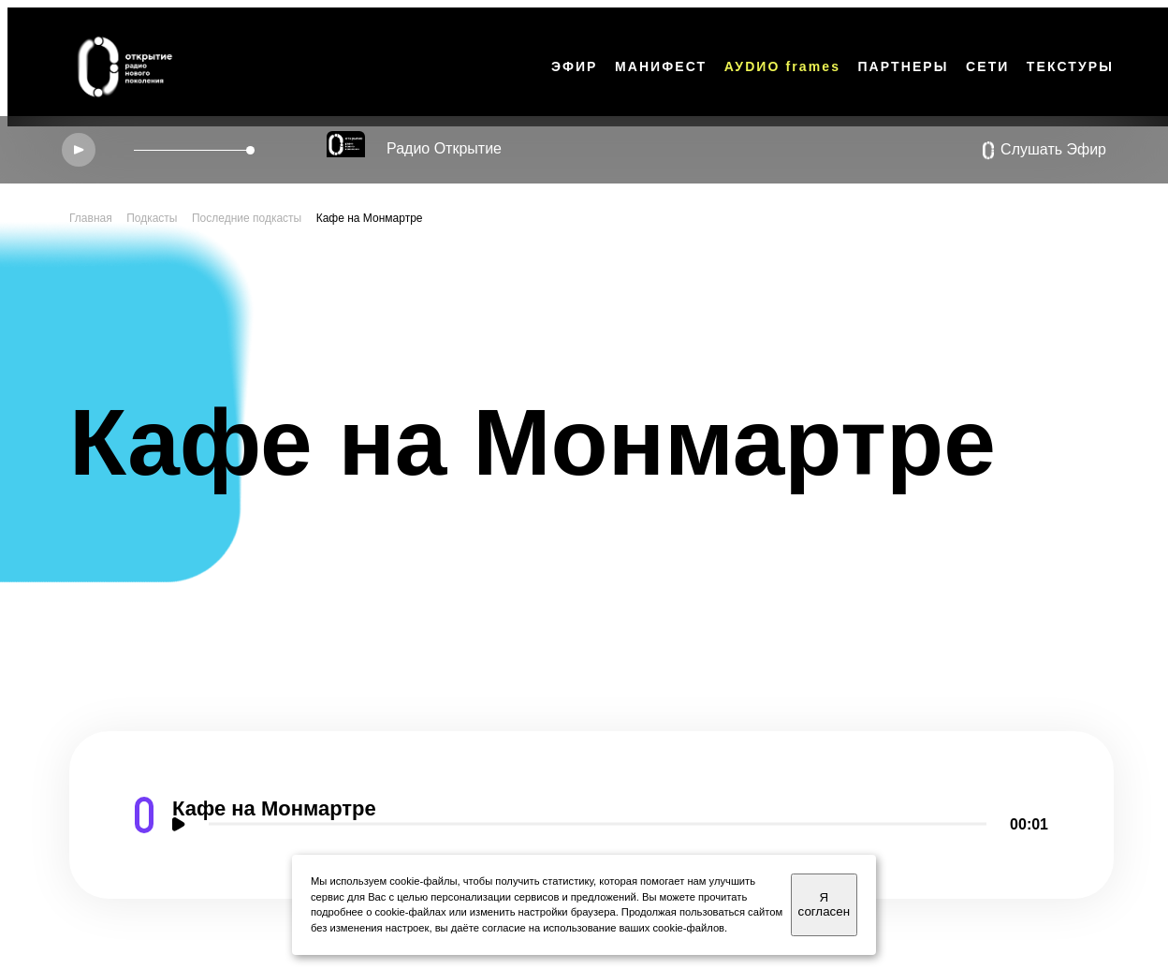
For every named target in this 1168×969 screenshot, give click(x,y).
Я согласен (824, 904)
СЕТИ (987, 66)
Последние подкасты (246, 218)
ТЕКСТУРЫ (1070, 66)
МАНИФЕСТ (661, 66)
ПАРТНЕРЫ (902, 66)
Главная (90, 218)
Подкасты (151, 218)
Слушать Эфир (1044, 150)
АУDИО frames (782, 66)
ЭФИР (574, 66)
